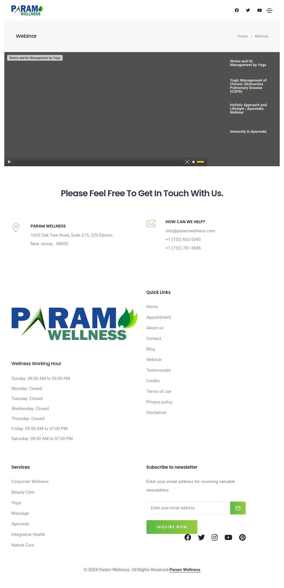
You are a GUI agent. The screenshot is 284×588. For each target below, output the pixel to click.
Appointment (158, 325)
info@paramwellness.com (190, 238)
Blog (150, 357)
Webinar (154, 367)
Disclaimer (156, 420)
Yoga (16, 510)
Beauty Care (22, 500)
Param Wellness (185, 577)
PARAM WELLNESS (48, 234)
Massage (20, 521)
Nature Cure (22, 553)
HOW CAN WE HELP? (185, 230)
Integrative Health (28, 542)
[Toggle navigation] (269, 11)
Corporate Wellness (30, 489)
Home (152, 314)
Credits (153, 388)
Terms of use (158, 399)
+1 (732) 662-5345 (183, 247)
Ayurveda (20, 531)
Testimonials (158, 378)
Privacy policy (159, 410)
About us (155, 335)
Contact (153, 346)
